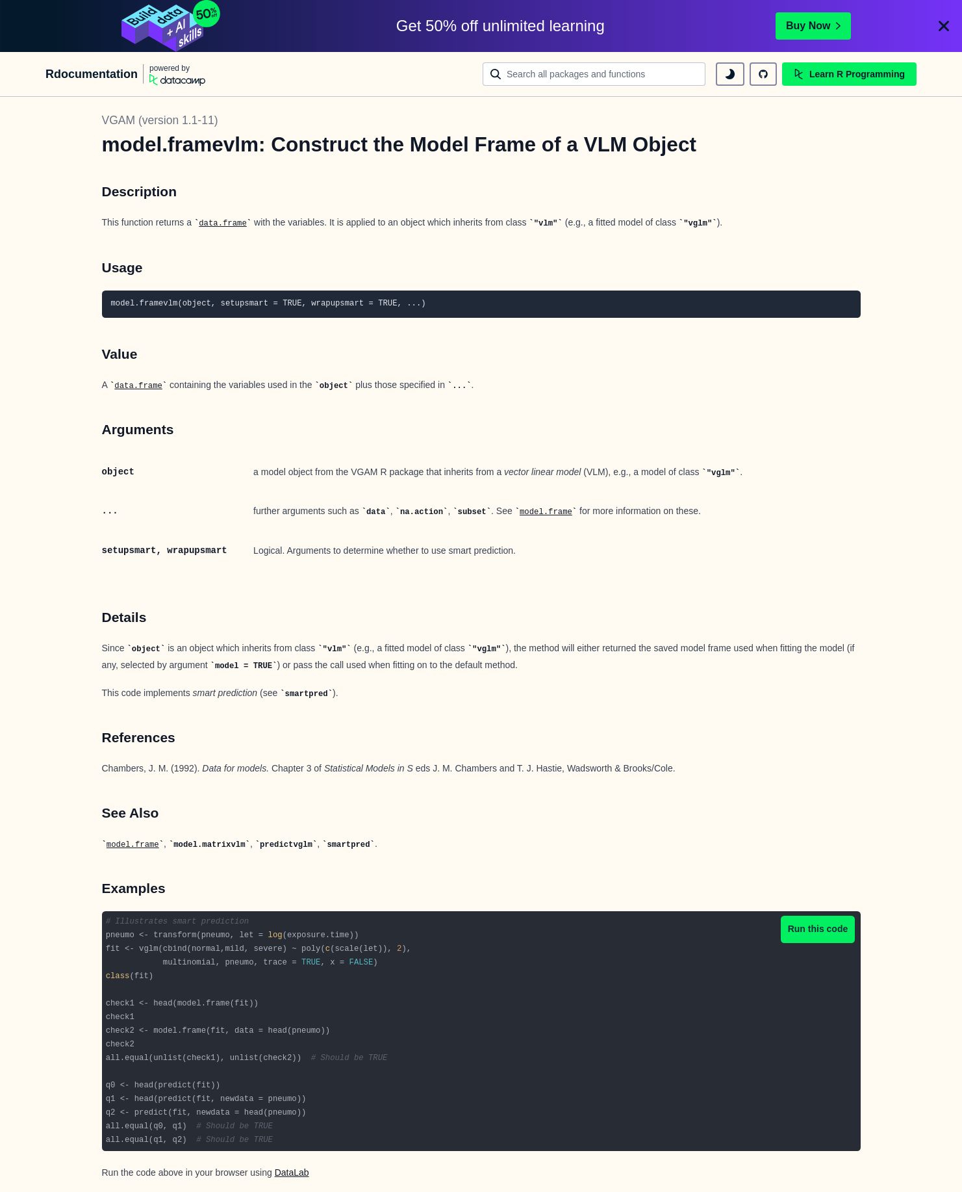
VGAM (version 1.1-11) (160, 120)
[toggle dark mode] (730, 74)
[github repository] (763, 74)
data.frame (223, 223)
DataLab (292, 1172)
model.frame (546, 512)
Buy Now (813, 25)
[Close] (944, 26)
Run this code (818, 929)
